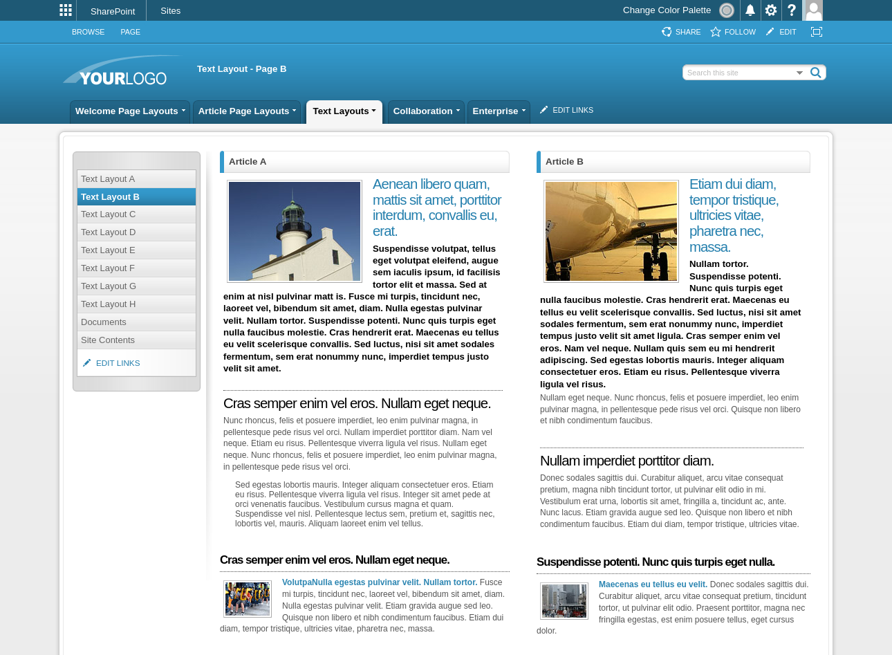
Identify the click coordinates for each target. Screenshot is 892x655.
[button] (816, 72)
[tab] (88, 32)
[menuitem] (65, 10)
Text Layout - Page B (241, 69)
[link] (115, 11)
